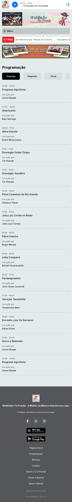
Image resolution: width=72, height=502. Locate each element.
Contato (36, 465)
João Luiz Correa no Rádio (17, 215)
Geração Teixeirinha (13, 299)
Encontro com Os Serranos (17, 320)
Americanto (9, 110)
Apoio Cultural (36, 483)
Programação (36, 454)
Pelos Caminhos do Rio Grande (20, 194)
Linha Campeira (11, 257)
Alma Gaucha (9, 131)
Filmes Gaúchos (36, 477)
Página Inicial (36, 448)
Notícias (36, 459)
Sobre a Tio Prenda (36, 471)
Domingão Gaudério (13, 173)
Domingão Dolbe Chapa (15, 152)
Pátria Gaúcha (10, 236)
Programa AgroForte (14, 89)
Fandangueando (11, 278)
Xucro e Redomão (12, 341)
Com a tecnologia (36, 496)
